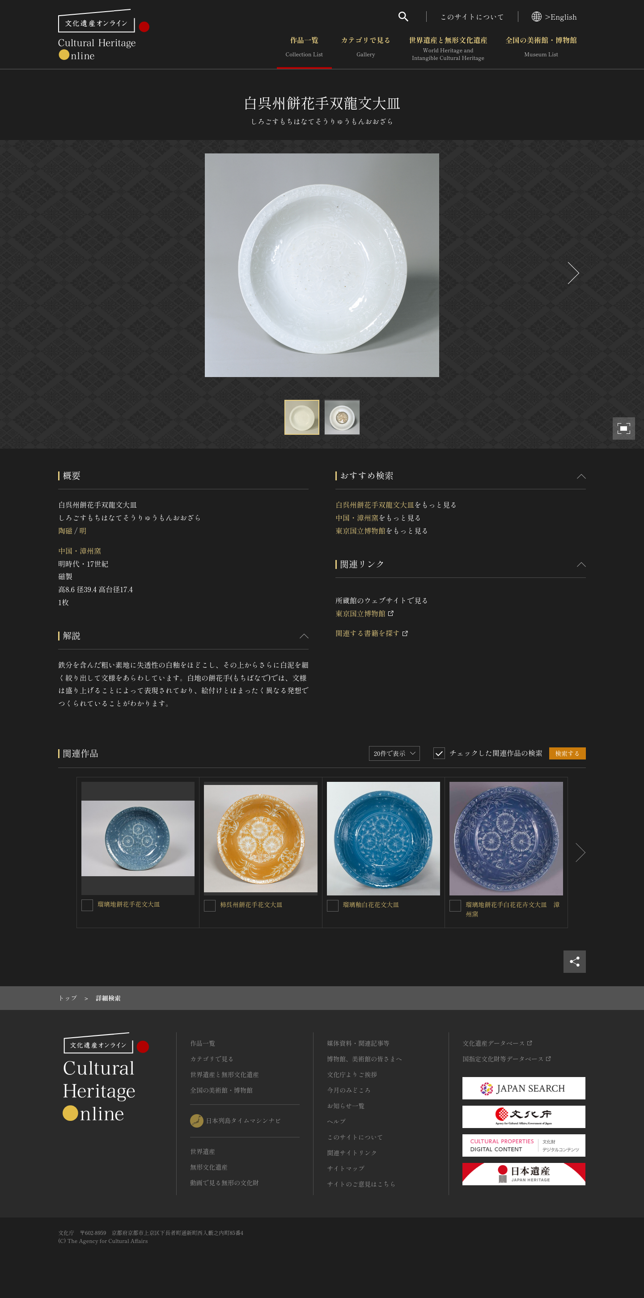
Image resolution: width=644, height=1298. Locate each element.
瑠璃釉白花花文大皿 (371, 904)
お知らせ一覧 (345, 1105)
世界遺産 (202, 1151)
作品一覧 (304, 48)
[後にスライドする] (572, 273)
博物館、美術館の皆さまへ (364, 1058)
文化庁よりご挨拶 (352, 1074)
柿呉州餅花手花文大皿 (251, 904)
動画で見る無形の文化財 (224, 1182)
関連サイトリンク (352, 1152)
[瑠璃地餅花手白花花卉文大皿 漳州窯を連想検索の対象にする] (455, 906)
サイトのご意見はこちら (361, 1183)
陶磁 (65, 530)
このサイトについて (472, 16)
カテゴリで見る (366, 48)
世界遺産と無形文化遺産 (448, 48)
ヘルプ (336, 1121)
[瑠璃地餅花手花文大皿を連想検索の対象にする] (87, 905)
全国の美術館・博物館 (541, 48)
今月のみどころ (349, 1090)
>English (554, 16)
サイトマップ (345, 1168)
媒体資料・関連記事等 (358, 1043)
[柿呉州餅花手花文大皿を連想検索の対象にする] (210, 906)
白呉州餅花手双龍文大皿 (374, 504)
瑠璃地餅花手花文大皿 (128, 903)
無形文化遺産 (209, 1166)
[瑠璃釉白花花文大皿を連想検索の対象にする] (333, 906)
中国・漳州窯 (79, 550)
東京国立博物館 (360, 530)
